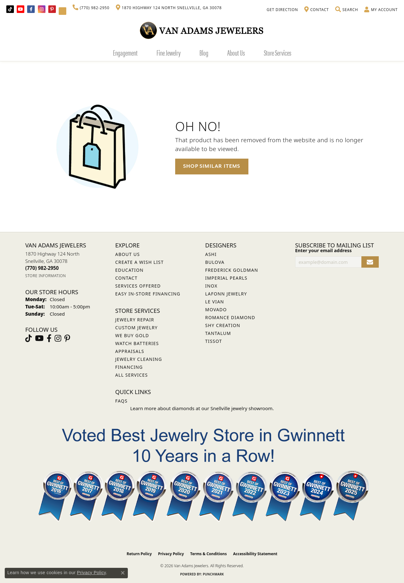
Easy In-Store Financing (147, 294)
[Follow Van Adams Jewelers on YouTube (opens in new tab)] (62, 11)
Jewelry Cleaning (138, 359)
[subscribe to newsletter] (370, 262)
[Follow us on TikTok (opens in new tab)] (10, 9)
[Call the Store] (42, 268)
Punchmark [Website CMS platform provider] (213, 574)
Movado (216, 310)
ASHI (211, 254)
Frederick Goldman (231, 270)
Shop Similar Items (212, 166)
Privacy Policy (171, 553)
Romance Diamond (230, 317)
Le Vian (214, 302)
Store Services (277, 52)
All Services (131, 375)
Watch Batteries (137, 343)
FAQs (121, 401)
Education (129, 270)
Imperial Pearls (226, 278)
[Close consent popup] (123, 573)
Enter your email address (323, 250)
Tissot (213, 341)
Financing (129, 367)
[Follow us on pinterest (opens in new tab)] (52, 9)
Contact (126, 278)
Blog (203, 52)
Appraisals (129, 351)
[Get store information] (45, 275)
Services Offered (138, 286)
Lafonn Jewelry (226, 294)
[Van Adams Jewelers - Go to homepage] (202, 30)
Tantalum (218, 333)
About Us (236, 52)
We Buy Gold (132, 335)
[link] (91, 8)
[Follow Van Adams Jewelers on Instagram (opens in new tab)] (41, 9)
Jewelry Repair (134, 320)
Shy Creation (222, 325)
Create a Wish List (139, 262)
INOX (211, 286)
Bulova (214, 262)
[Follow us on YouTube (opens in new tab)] (20, 9)
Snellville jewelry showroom (242, 408)
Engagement (125, 52)
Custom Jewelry (136, 328)
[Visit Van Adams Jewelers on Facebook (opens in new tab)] (31, 9)
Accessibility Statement (255, 553)
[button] (346, 10)
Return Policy (139, 553)
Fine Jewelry (169, 52)
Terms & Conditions (208, 553)
